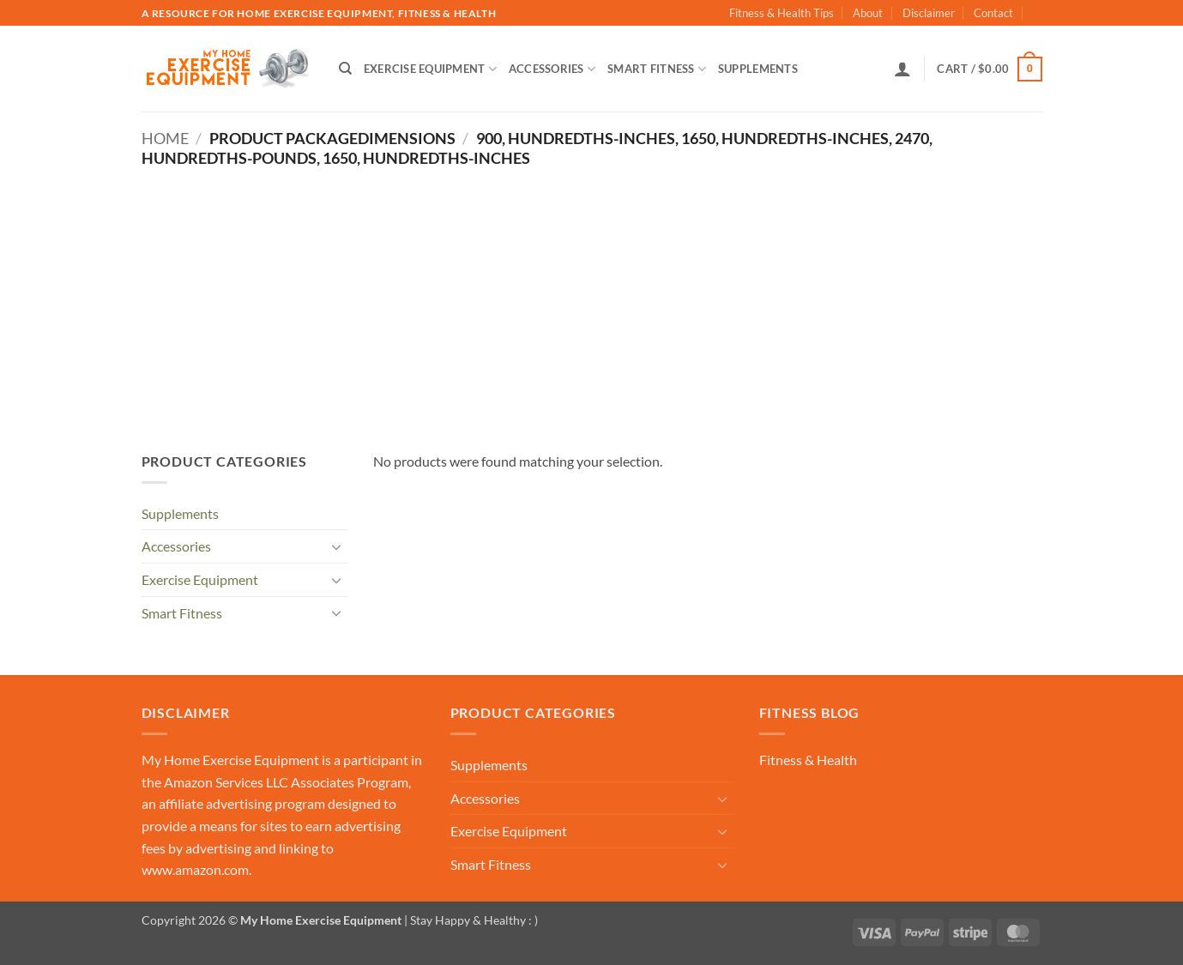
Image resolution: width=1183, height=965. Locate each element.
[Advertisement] (592, 296)
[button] (902, 68)
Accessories (552, 69)
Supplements (758, 68)
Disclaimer (928, 13)
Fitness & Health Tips (781, 13)
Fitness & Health (808, 759)
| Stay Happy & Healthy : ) (469, 920)
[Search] (345, 68)
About (868, 13)
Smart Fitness (656, 69)
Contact (993, 13)
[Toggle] (337, 546)
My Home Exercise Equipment (230, 759)
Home (165, 138)
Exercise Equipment (430, 69)
